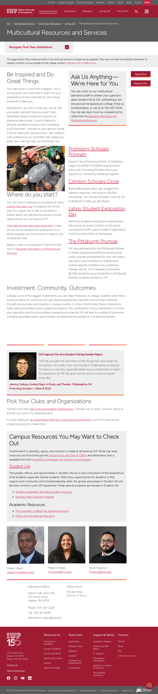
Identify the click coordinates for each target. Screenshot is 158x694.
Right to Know (128, 691)
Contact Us (12, 665)
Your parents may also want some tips (29, 225)
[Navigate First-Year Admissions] (40, 47)
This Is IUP (122, 11)
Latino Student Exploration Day (97, 211)
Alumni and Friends (53, 658)
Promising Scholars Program (89, 151)
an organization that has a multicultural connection (60, 419)
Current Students (52, 648)
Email (120, 646)
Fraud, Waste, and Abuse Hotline (61, 691)
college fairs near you (19, 206)
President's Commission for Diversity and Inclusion (61, 459)
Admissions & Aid (48, 11)
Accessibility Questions (99, 674)
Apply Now (74, 641)
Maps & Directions (16, 670)
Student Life (19, 466)
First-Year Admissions (49, 23)
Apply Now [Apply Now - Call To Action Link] (141, 74)
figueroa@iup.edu (100, 572)
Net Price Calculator (109, 691)
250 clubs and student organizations (51, 409)
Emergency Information (98, 659)
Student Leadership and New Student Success (43, 492)
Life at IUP (104, 11)
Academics (70, 11)
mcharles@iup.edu (60, 572)
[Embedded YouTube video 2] (66, 334)
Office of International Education (35, 516)
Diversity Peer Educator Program (34, 497)
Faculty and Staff (52, 653)
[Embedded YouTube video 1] (25, 334)
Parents (47, 663)
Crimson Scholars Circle (94, 181)
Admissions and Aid (24, 23)
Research (88, 11)
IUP (8, 23)
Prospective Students (49, 642)
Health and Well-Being (101, 647)
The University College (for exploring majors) (42, 511)
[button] (147, 11)
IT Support (98, 653)
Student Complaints (88, 691)
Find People (74, 668)
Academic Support (102, 641)
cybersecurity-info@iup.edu (81, 63)
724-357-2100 (21, 659)
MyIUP (121, 641)
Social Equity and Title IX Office (68, 455)
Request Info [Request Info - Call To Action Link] (141, 83)
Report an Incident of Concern (102, 666)
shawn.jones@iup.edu (21, 572)
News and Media (52, 668)
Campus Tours (76, 646)
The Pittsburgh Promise (93, 241)
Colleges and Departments (75, 661)
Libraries (73, 656)
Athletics (73, 651)
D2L (120, 651)
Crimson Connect (126, 656)
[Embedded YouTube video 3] (108, 334)
